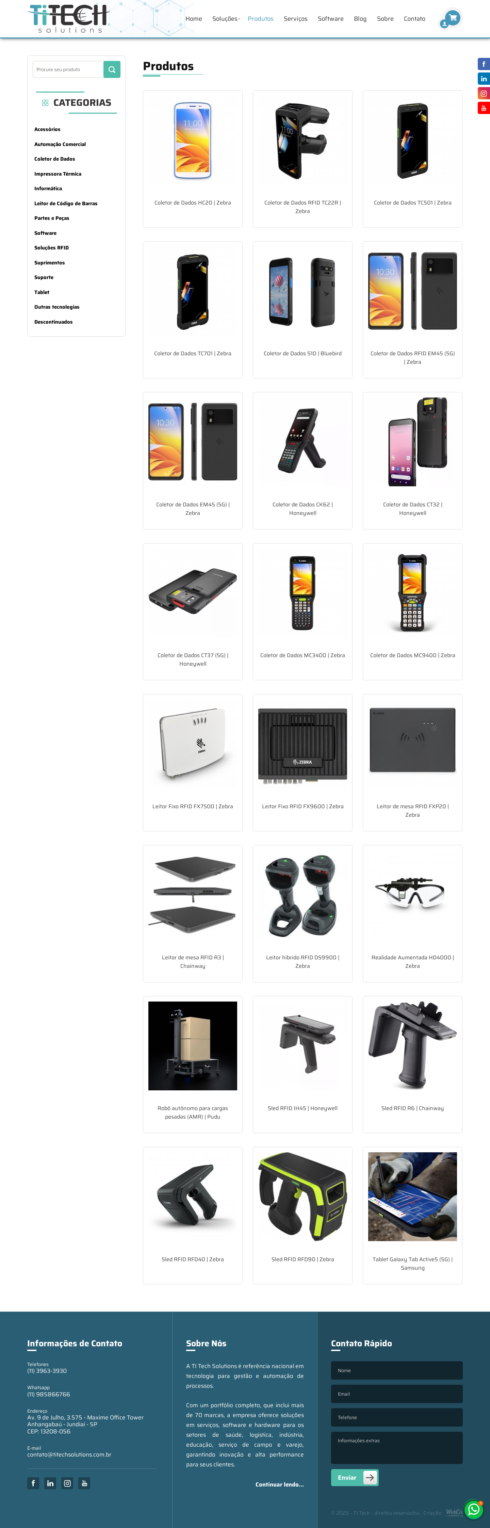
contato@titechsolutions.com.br (69, 1454)
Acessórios (47, 129)
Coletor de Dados (54, 159)
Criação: (443, 1513)
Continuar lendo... (280, 1484)
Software (331, 18)
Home (193, 18)
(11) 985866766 (48, 1394)
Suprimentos (49, 263)
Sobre (385, 18)
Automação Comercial (60, 144)
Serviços (296, 18)
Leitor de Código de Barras (66, 203)
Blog (360, 18)
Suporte (43, 277)
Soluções (225, 18)
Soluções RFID (51, 248)
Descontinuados (53, 322)
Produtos (261, 18)
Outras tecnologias (57, 307)
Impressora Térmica (57, 174)
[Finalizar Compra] (444, 23)
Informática (48, 188)
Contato (414, 18)
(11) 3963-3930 (47, 1370)
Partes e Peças (51, 218)
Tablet (41, 292)
